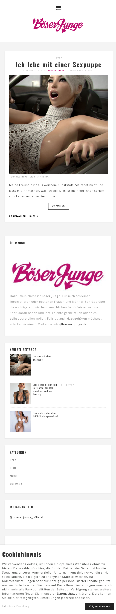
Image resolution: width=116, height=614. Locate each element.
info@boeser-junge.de (69, 324)
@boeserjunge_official (26, 517)
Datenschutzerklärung (74, 595)
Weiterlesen (58, 206)
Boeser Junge (56, 70)
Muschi (14, 476)
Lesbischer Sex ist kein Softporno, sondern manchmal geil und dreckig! (45, 389)
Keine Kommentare (81, 70)
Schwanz (16, 483)
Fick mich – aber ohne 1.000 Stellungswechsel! (46, 414)
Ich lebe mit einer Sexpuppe (59, 64)
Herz (59, 58)
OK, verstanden (99, 608)
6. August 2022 (32, 70)
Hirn (13, 468)
